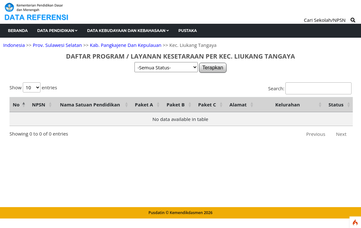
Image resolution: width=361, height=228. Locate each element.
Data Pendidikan (57, 30)
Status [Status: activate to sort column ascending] (336, 104)
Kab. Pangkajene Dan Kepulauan (125, 45)
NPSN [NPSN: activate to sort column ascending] (38, 104)
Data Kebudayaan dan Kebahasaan (128, 30)
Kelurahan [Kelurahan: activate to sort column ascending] (287, 104)
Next (341, 134)
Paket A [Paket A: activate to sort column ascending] (144, 104)
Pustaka (187, 30)
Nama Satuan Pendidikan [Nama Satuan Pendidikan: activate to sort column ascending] (90, 104)
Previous (315, 134)
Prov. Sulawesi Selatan (57, 45)
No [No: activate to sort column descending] (16, 104)
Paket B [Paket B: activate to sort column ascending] (175, 104)
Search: (310, 88)
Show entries (33, 87)
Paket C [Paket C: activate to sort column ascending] (207, 104)
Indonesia (14, 45)
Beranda (18, 30)
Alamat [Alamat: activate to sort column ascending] (237, 104)
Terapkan (212, 67)
